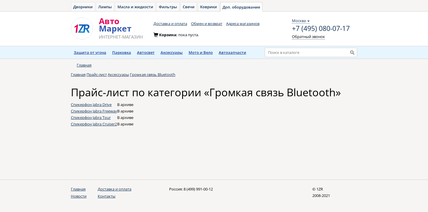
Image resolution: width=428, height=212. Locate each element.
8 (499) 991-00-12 (198, 189)
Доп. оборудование (241, 7)
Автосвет (146, 52)
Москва (301, 20)
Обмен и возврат (206, 23)
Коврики (208, 6)
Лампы (105, 6)
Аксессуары (172, 52)
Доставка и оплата (170, 23)
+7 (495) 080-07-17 (321, 28)
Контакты (106, 196)
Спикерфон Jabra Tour (91, 117)
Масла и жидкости (135, 6)
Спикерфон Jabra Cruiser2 (94, 124)
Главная (84, 65)
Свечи (189, 6)
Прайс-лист (96, 74)
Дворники (83, 6)
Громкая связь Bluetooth (152, 74)
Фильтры (168, 6)
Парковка (121, 52)
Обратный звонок (308, 36)
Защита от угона (90, 52)
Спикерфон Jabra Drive (91, 104)
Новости (78, 196)
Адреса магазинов (242, 23)
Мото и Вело (201, 52)
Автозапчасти (232, 52)
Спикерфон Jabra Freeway (94, 111)
